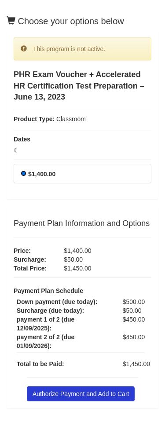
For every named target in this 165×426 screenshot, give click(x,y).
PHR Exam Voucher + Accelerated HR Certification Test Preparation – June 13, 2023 (79, 85)
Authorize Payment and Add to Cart (81, 393)
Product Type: (34, 118)
